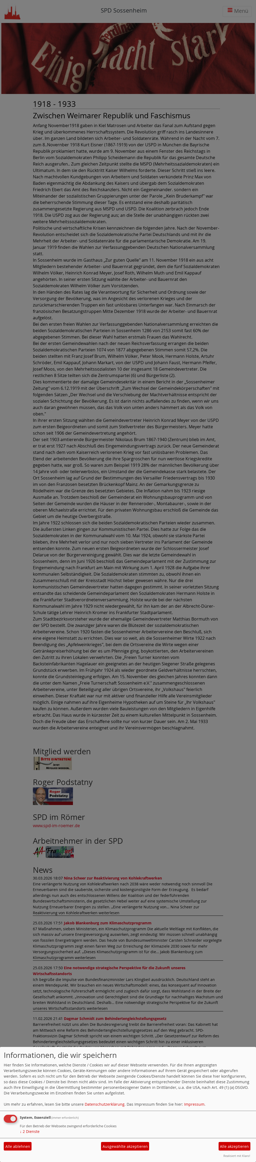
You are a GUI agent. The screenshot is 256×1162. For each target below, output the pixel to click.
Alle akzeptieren (234, 1146)
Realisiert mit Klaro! (236, 1156)
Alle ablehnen (17, 1146)
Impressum (194, 1104)
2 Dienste (30, 1131)
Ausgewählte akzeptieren (125, 1146)
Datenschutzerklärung (105, 1104)
